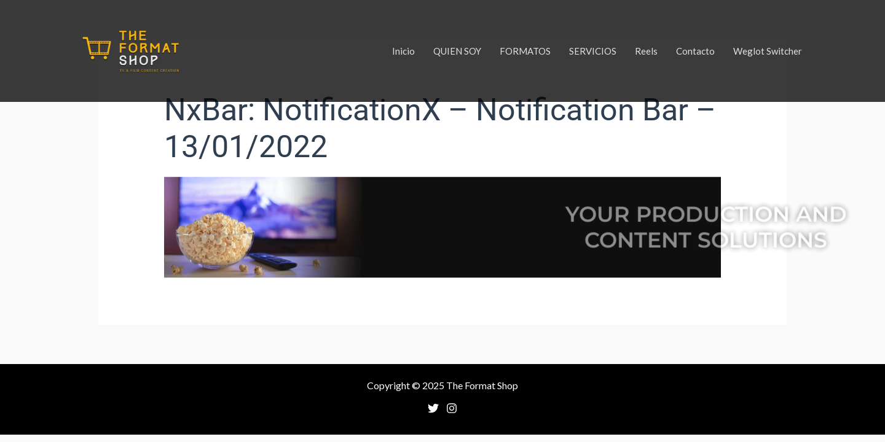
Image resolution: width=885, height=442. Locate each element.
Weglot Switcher (767, 50)
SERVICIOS (592, 50)
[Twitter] (433, 408)
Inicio (403, 50)
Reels (646, 50)
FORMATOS (525, 50)
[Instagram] (451, 408)
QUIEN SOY (457, 50)
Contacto (695, 50)
